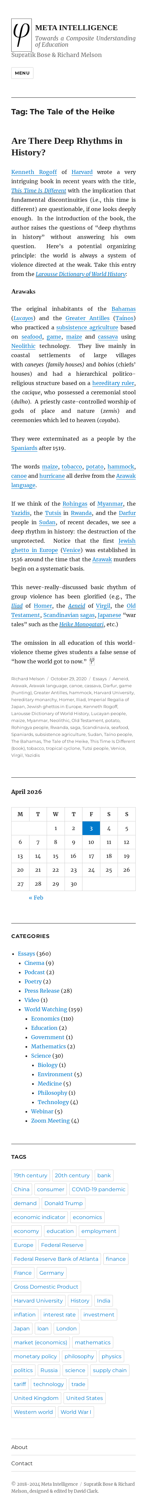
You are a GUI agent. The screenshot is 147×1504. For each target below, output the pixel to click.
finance (116, 1259)
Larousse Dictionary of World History (80, 274)
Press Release (42, 990)
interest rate (59, 1314)
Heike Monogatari (81, 624)
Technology (53, 1102)
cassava (108, 336)
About (19, 1447)
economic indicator (39, 1217)
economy (26, 1231)
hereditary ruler (113, 383)
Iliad (17, 605)
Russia (49, 1370)
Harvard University (114, 692)
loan (43, 1328)
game (54, 336)
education (60, 1231)
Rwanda (81, 513)
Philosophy (52, 1092)
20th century (72, 1175)
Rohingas (75, 503)
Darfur (127, 513)
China (21, 1189)
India (103, 1301)
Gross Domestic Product (46, 1287)
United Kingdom (36, 1398)
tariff (20, 1384)
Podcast (34, 972)
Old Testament (87, 720)
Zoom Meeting (50, 1120)
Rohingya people (29, 727)
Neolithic (23, 346)
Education (44, 1028)
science (75, 1370)
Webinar (42, 1111)
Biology (48, 1065)
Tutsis (53, 513)
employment (99, 1231)
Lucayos (23, 318)
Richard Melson (28, 678)
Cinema (34, 963)
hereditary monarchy (34, 699)
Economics (45, 1018)
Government (48, 1037)
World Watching (45, 1009)
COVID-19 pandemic (98, 1189)
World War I (76, 1412)
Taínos (124, 318)
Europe (23, 1245)
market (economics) (40, 1342)
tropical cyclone (63, 748)
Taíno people (118, 734)
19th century (30, 1175)
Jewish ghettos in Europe (54, 706)
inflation (25, 1314)
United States (84, 1398)
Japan (22, 1328)
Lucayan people (108, 713)
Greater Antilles (87, 318)
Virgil (103, 605)
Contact (22, 1463)
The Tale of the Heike (65, 741)
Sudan (47, 522)
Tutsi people (95, 748)
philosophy (79, 1356)
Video (31, 1000)
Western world (33, 1412)
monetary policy (35, 1356)
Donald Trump (63, 1203)
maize (74, 336)
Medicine (50, 1083)
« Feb (36, 897)
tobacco (72, 466)
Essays (100, 678)
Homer (43, 605)
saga (75, 727)
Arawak (102, 559)
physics (112, 1356)
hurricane (52, 476)
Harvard (82, 172)
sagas (87, 615)
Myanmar (110, 503)
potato (95, 466)
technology (48, 1384)
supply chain (110, 1370)
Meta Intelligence (76, 28)
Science (41, 1055)
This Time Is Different (38, 190)
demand (25, 1203)
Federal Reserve (62, 1245)
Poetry (33, 981)
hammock (121, 466)
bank (104, 1175)
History (80, 1301)
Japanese (109, 615)
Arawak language (48, 685)
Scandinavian (61, 615)
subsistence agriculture (87, 327)
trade (78, 1384)
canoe (19, 476)
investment (99, 1314)
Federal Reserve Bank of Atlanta (56, 1259)
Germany (51, 1273)
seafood (32, 336)
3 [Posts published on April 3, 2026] (91, 828)
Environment (55, 1074)
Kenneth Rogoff (34, 172)
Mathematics (48, 1046)
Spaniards (24, 448)
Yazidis (20, 513)
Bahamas (124, 309)
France (23, 1273)
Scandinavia (95, 727)
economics (87, 1217)
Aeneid (76, 605)
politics (23, 1370)
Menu (22, 73)
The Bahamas (26, 741)
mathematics (93, 1342)
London (66, 1328)
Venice (71, 550)
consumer (50, 1189)
